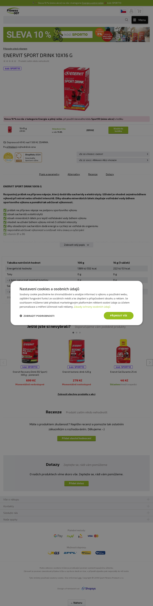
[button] (37, 315)
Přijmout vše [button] (118, 315)
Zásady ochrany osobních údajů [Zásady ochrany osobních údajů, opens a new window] (92, 306)
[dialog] (77, 303)
